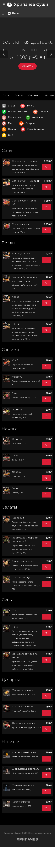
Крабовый (18, 518)
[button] (4, 54)
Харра (15, 297)
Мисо (15, 610)
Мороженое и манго (24, 690)
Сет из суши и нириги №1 (26, 181)
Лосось (16, 472)
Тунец (15, 393)
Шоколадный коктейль (25, 769)
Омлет (15, 488)
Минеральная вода (23, 785)
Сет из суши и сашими (24, 161)
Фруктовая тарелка (23, 723)
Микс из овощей (21, 578)
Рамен (15, 627)
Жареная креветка (23, 561)
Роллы (19, 95)
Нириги (50, 95)
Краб (15, 360)
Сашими (34, 95)
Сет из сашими (20, 224)
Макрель (17, 377)
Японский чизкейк (22, 707)
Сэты (6, 95)
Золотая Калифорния (24, 277)
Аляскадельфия (21, 254)
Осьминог (17, 410)
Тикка (15, 324)
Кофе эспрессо (21, 802)
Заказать (27, 66)
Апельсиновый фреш (24, 752)
